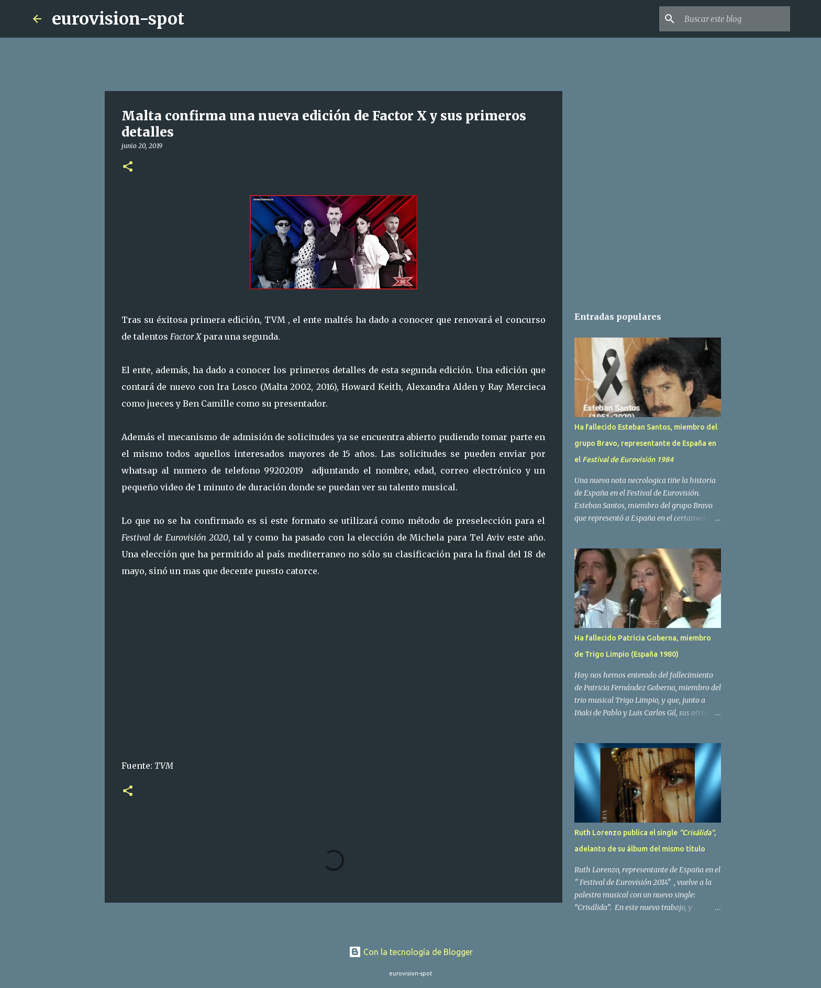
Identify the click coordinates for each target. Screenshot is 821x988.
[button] (127, 167)
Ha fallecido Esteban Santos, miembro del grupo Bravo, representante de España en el (645, 443)
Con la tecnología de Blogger (411, 952)
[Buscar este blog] (735, 18)
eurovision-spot (118, 18)
